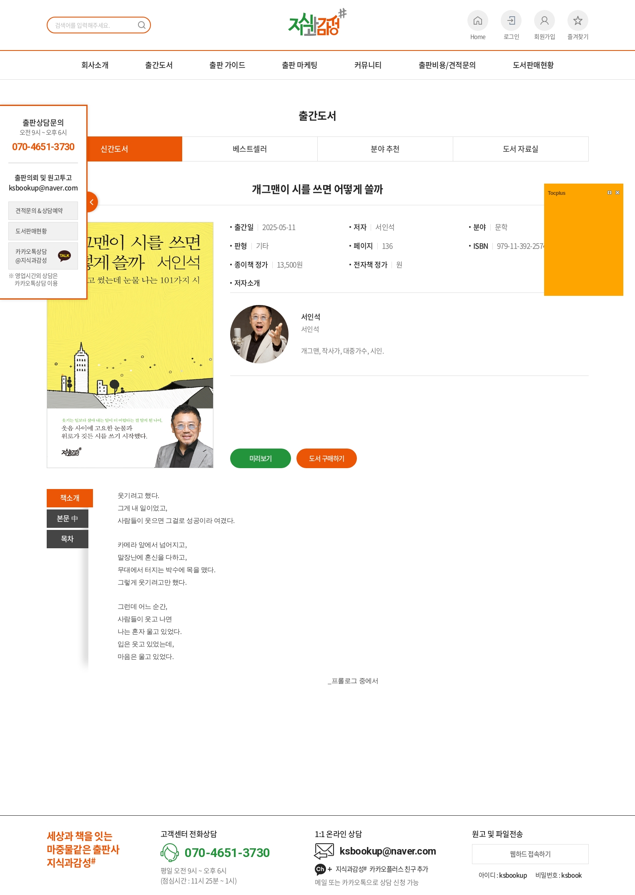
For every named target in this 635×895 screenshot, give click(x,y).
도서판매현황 (533, 65)
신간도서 (114, 148)
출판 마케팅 (300, 65)
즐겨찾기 (577, 25)
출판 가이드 (227, 65)
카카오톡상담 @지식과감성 (32, 257)
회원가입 (544, 25)
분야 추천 (385, 148)
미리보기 (261, 458)
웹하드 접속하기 (530, 854)
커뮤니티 (368, 65)
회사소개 (95, 65)
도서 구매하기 (330, 458)
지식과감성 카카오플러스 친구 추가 (375, 869)
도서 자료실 (521, 148)
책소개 (70, 498)
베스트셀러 (250, 148)
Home (477, 25)
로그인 (511, 25)
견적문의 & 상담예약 (40, 211)
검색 (142, 25)
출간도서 (159, 65)
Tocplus (556, 193)
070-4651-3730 (43, 147)
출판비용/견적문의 (447, 65)
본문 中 (67, 519)
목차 (67, 540)
